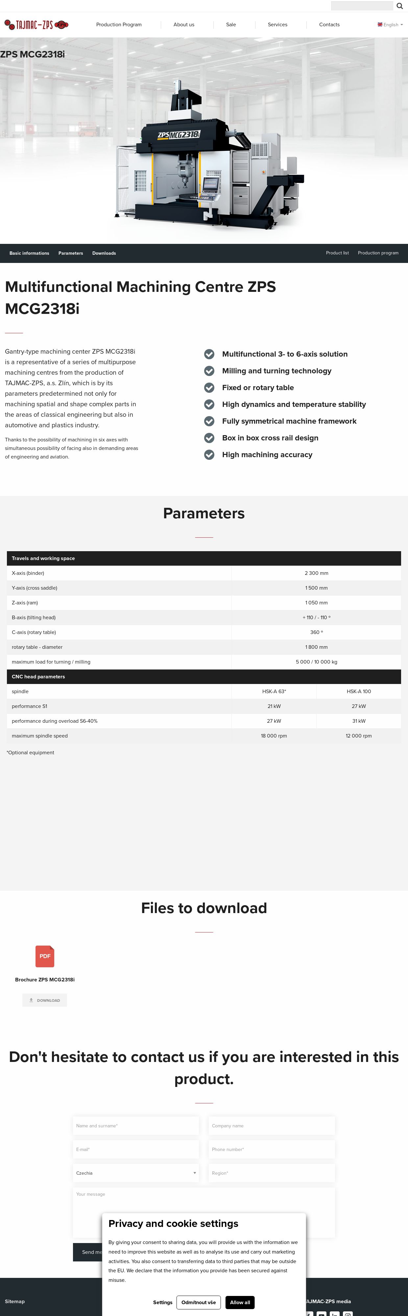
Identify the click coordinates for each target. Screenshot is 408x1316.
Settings (163, 1302)
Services (277, 24)
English (388, 25)
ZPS (150, 7)
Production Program (119, 24)
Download (48, 1000)
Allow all (240, 1302)
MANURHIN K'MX (211, 7)
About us (184, 24)
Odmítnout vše (198, 1302)
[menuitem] (122, 24)
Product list (337, 253)
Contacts (329, 24)
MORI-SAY (90, 7)
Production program (378, 253)
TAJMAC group (29, 7)
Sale (231, 24)
